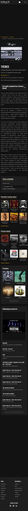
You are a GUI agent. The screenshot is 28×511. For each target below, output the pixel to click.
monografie (3, 494)
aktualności (3, 484)
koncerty (3, 486)
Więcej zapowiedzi (14, 301)
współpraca (17, 494)
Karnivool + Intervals (8, 349)
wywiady (3, 498)
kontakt (16, 496)
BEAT (4, 355)
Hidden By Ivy (20, 283)
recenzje (3, 490)
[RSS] (16, 506)
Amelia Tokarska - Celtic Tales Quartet (12, 370)
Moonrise (8, 297)
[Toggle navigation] (25, 2)
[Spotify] (13, 506)
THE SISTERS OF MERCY (8, 388)
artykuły (3, 496)
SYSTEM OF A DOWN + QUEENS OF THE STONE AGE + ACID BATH (13, 363)
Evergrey (8, 283)
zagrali (2, 492)
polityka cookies (18, 490)
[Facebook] (10, 506)
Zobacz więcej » (5, 263)
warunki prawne (18, 488)
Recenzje (11, 37)
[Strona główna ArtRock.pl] (5, 2)
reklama (16, 492)
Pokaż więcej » (5, 226)
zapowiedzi (3, 488)
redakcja (17, 484)
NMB (20, 297)
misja (16, 486)
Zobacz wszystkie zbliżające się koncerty (14, 412)
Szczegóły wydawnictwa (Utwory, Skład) (13, 87)
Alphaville (5, 343)
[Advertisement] (13, 19)
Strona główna (4, 37)
